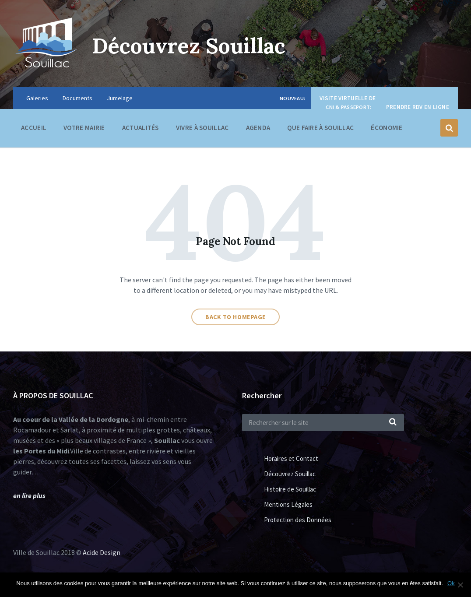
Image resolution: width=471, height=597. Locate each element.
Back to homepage (235, 317)
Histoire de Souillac (290, 489)
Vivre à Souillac (202, 129)
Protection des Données (297, 520)
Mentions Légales (288, 504)
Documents (77, 98)
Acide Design (101, 552)
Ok (451, 583)
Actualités (140, 127)
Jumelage (120, 98)
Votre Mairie (84, 129)
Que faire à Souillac (320, 129)
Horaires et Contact (291, 458)
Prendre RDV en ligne (417, 107)
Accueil (33, 127)
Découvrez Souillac (188, 45)
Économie (386, 129)
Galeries (37, 98)
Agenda (258, 127)
